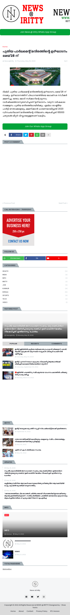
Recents (35, 343)
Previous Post (9, 203)
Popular (13, 343)
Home (5, 46)
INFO (35, 278)
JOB (35, 285)
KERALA (35, 292)
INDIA (35, 274)
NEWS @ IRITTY (42, 605)
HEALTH (35, 271)
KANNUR (35, 288)
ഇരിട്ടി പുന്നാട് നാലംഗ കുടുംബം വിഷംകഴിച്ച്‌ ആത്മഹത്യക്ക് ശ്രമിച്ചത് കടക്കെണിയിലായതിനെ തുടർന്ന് (37, 363)
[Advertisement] (35, 400)
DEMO (17, 551)
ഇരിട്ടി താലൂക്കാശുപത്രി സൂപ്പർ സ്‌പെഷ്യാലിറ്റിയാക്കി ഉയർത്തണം (40, 429)
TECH (35, 299)
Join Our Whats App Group (35, 126)
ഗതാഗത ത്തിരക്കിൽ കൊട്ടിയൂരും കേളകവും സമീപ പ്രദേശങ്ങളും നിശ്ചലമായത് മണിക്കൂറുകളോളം (40, 440)
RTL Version (55, 611)
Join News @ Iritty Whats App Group (35, 32)
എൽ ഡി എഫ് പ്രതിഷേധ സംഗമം (28, 450)
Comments (57, 343)
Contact (30, 611)
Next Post (62, 203)
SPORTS (35, 295)
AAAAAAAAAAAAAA (23, 541)
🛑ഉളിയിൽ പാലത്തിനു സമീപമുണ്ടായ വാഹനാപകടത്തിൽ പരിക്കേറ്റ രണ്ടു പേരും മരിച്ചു (41, 373)
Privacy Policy (41, 611)
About (21, 611)
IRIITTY (35, 281)
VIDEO (35, 302)
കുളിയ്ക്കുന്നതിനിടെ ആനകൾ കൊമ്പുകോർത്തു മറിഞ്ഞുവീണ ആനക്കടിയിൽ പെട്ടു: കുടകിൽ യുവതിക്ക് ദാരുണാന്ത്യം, (34, 484)
